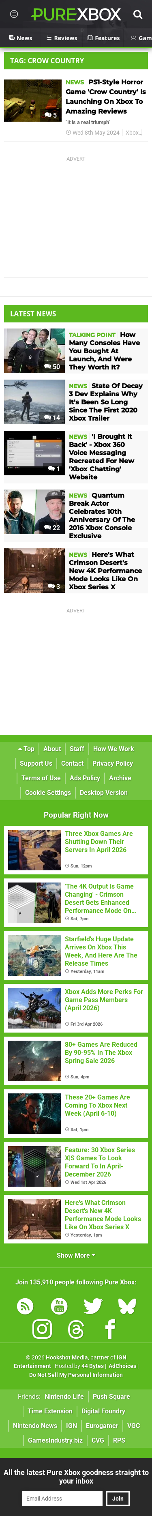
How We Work (113, 749)
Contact (72, 763)
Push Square (111, 1396)
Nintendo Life (64, 1396)
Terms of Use (41, 778)
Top (26, 749)
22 (52, 528)
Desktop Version (104, 793)
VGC (133, 1426)
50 (52, 367)
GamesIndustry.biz (55, 1440)
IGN (71, 1426)
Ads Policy (85, 778)
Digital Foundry (103, 1411)
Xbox (132, 132)
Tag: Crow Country (47, 60)
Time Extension (50, 1411)
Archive (120, 778)
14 (52, 418)
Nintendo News (35, 1426)
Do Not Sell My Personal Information (76, 1375)
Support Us (36, 763)
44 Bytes (92, 1366)
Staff (77, 749)
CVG (98, 1440)
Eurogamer (102, 1426)
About (52, 749)
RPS (119, 1440)
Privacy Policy (112, 763)
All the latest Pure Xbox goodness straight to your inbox (76, 1476)
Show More (76, 1255)
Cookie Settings (48, 793)
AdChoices (121, 1366)
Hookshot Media (67, 1357)
